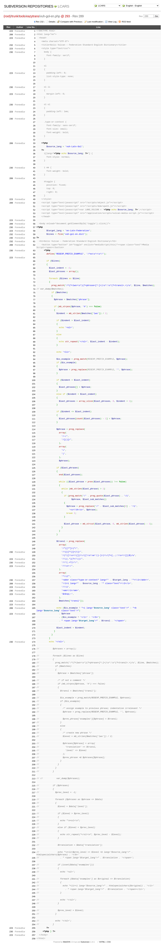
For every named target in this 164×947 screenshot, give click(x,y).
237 (33, 865)
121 (33, 454)
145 (33, 538)
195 (33, 715)
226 (33, 824)
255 (33, 928)
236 (33, 861)
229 (33, 834)
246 (33, 896)
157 (33, 580)
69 (34, 271)
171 (33, 631)
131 (33, 489)
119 (33, 447)
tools (22, 16)
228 (33, 831)
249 (33, 907)
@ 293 (65, 16)
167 (33, 617)
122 (33, 457)
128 (33, 478)
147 (33, 545)
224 (11, 601)
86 (34, 331)
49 (34, 199)
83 (34, 320)
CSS (109, 942)
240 (33, 875)
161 (33, 594)
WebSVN (66, 942)
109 (33, 412)
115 (33, 433)
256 (33, 931)
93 (34, 356)
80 (34, 310)
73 (34, 285)
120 (33, 450)
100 (33, 380)
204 (33, 747)
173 (33, 638)
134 (33, 499)
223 (11, 31)
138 (33, 513)
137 (33, 510)
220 (33, 803)
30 (34, 132)
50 (34, 203)
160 (33, 590)
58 (34, 231)
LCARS (63, 6)
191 (33, 701)
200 (33, 733)
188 (33, 691)
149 (33, 552)
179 (33, 659)
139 (33, 517)
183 (33, 673)
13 (34, 73)
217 (33, 792)
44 (34, 182)
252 (33, 917)
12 (34, 69)
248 (33, 903)
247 (33, 900)
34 (34, 147)
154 (33, 569)
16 (34, 83)
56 (34, 224)
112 (33, 422)
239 (33, 872)
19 (34, 94)
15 (34, 80)
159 (33, 587)
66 (34, 261)
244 (33, 889)
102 (33, 387)
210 (33, 768)
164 (33, 604)
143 (33, 531)
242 (33, 882)
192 (33, 705)
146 (33, 541)
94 (34, 359)
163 (33, 601)
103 (33, 391)
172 (33, 635)
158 (33, 583)
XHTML (102, 942)
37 (34, 157)
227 (33, 827)
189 (33, 694)
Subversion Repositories (28, 6)
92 (34, 352)
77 (34, 299)
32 (34, 140)
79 (34, 307)
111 (33, 419)
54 (34, 217)
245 (33, 893)
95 (34, 363)
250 (33, 910)
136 (33, 506)
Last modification (95, 21)
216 (33, 789)
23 (34, 108)
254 (33, 924)
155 (33, 573)
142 (33, 527)
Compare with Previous (71, 21)
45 (34, 185)
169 (33, 624)
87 (34, 335)
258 (33, 938)
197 (33, 722)
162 (33, 597)
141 (33, 524)
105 (33, 398)
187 (33, 687)
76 (34, 296)
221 (33, 806)
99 (34, 377)
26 (34, 119)
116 (33, 436)
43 (34, 178)
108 (33, 408)
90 (34, 345)
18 (34, 90)
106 (33, 401)
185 (33, 680)
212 (33, 775)
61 (34, 241)
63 (34, 250)
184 (33, 677)
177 (33, 652)
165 (33, 608)
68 (34, 268)
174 (33, 642)
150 (33, 555)
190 (33, 698)
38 (34, 160)
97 (34, 370)
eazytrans (32, 16)
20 (34, 97)
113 (33, 426)
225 (33, 821)
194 (33, 712)
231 (33, 842)
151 (33, 559)
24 (34, 111)
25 (34, 115)
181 (33, 666)
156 (33, 576)
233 (33, 849)
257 (33, 935)
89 (34, 342)
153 (33, 566)
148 (33, 548)
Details (52, 21)
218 (33, 796)
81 (34, 313)
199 (33, 729)
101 (33, 384)
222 (33, 810)
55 (34, 220)
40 (34, 168)
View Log (112, 21)
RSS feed (126, 21)
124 (33, 464)
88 (34, 338)
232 (11, 45)
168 (33, 621)
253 (33, 921)
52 (34, 210)
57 (34, 227)
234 (33, 852)
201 (33, 736)
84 (34, 324)
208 (33, 761)
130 (33, 485)
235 (33, 858)
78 (34, 303)
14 (34, 76)
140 (33, 520)
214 (33, 782)
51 (34, 206)
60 (34, 238)
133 (33, 496)
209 (33, 764)
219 (33, 799)
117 (33, 440)
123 (33, 461)
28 (34, 125)
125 (33, 468)
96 (34, 366)
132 (33, 492)
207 (33, 757)
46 (34, 189)
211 (33, 771)
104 (33, 394)
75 (34, 292)
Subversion (85, 942)
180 (33, 663)
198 (33, 726)
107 (33, 405)
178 (33, 656)
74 (34, 289)
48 (34, 196)
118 (33, 443)
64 (34, 254)
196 (33, 719)
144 (33, 534)
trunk (15, 16)
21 (34, 101)
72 (34, 282)
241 (33, 879)
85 (34, 328)
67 (34, 264)
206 (33, 754)
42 (34, 175)
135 (33, 503)
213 (33, 778)
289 (11, 34)
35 (34, 150)
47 (34, 192)
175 (33, 645)
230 (11, 52)
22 (34, 104)
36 (34, 153)
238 (33, 868)
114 (33, 429)
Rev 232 (39, 21)
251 (33, 914)
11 (34, 66)
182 (33, 670)
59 (34, 234)
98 (34, 373)
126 (33, 471)
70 (34, 275)
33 (34, 143)
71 (34, 279)
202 (33, 740)
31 (34, 136)
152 (33, 562)
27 (34, 122)
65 (34, 257)
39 (34, 164)
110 (33, 415)
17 (34, 87)
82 (34, 317)
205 (33, 750)
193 (33, 708)
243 (33, 886)
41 (34, 171)
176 (33, 649)
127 (33, 475)
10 (34, 62)
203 (33, 743)
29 (34, 129)
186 (33, 684)
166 (33, 614)
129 (33, 482)
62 (34, 245)
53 (34, 213)
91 (34, 348)
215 (33, 785)
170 (33, 628)
